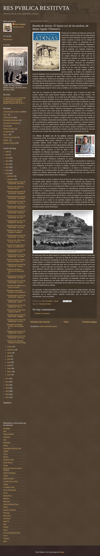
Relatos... (6, 140)
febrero (9, 371)
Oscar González (20, 24)
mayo (9, 362)
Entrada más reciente (40, 322)
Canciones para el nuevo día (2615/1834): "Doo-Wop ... (16, 182)
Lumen (5, 493)
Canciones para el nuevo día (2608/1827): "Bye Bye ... (16, 221)
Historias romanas (9, 129)
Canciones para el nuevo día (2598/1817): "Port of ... (16, 306)
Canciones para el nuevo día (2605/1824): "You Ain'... (16, 250)
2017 (7, 378)
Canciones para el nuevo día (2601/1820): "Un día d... (16, 281)
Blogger (61, 552)
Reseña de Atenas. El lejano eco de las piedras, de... (16, 260)
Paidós (5, 507)
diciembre (10, 176)
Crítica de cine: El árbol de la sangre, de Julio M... (16, 311)
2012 (7, 394)
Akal (4, 431)
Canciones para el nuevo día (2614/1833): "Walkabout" (16, 192)
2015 (7, 385)
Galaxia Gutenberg (9, 473)
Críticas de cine (8, 117)
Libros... (5, 134)
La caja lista (7, 131)
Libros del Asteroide (9, 490)
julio (8, 356)
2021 (7, 164)
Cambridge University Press (12, 448)
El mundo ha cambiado (10, 123)
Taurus (5, 530)
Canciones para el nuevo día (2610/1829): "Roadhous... (16, 212)
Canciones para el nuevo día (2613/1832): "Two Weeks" (16, 197)
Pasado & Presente (9, 510)
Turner (5, 536)
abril (8, 365)
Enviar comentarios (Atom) (48, 326)
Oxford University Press (10, 504)
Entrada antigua (89, 322)
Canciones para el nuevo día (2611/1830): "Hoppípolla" (16, 207)
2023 (7, 158)
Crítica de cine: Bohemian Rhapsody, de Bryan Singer (16, 341)
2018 (7, 173)
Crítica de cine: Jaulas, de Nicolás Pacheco (15, 187)
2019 (7, 170)
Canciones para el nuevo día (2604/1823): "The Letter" (16, 255)
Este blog (6, 126)
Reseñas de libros (45, 304)
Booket (5, 445)
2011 (7, 397)
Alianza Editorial (8, 434)
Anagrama (6, 437)
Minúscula (6, 501)
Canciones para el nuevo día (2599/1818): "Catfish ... (16, 301)
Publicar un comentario (42, 313)
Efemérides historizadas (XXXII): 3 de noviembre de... (15, 326)
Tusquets (6, 538)
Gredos (5, 476)
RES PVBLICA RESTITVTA (36, 8)
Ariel (4, 440)
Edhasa (5, 457)
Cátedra (5, 451)
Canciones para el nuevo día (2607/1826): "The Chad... (16, 226)
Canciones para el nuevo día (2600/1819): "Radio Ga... (16, 296)
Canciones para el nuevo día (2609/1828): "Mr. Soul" (16, 216)
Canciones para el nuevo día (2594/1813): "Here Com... (16, 337)
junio (9, 359)
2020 (7, 167)
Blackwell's (6, 443)
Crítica (5, 454)
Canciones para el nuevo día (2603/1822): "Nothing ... (16, 265)
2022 (7, 161)
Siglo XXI (6, 521)
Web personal (7, 39)
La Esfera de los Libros (10, 481)
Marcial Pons (7, 496)
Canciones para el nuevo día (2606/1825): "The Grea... (16, 236)
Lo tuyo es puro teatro (10, 137)
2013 (7, 391)
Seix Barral (6, 518)
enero (9, 374)
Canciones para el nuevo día (12, 111)
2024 (7, 155)
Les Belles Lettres (9, 487)
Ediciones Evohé (8, 460)
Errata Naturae (8, 462)
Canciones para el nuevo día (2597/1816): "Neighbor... (16, 315)
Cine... (5, 114)
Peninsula (6, 513)
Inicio (66, 322)
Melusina (6, 498)
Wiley (5, 541)
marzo (9, 368)
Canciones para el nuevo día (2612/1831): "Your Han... (16, 202)
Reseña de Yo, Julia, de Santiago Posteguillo (14, 231)
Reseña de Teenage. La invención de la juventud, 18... (15, 271)
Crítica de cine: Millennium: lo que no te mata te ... (16, 286)
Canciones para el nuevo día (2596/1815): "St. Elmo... (16, 320)
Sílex (4, 524)
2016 (7, 382)
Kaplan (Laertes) (8, 478)
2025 (7, 152)
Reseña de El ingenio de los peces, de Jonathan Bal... (16, 246)
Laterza (5, 484)
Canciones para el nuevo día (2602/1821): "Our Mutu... (16, 277)
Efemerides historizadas (11, 120)
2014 (7, 388)
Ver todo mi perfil (18, 27)
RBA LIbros (7, 516)
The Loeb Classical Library (11, 533)
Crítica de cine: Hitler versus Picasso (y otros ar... (16, 241)
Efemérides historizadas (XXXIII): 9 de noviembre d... (16, 291)
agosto (9, 353)
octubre (9, 346)
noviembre (10, 179)
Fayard (5, 465)
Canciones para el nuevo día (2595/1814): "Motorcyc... (16, 332)
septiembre (11, 350)
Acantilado (6, 428)
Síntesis (5, 527)
